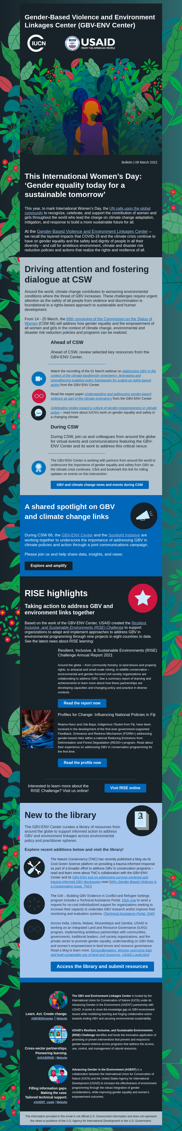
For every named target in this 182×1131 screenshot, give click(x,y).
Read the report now (82, 703)
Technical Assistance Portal (125, 914)
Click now (129, 900)
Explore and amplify (49, 566)
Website (61, 1018)
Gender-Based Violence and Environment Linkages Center (92, 231)
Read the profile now (82, 763)
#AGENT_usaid (44, 1102)
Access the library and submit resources (102, 966)
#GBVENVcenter (42, 1018)
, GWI (149, 914)
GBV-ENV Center (77, 535)
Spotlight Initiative (124, 535)
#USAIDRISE (45, 1057)
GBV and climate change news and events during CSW (100, 485)
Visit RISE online (125, 788)
